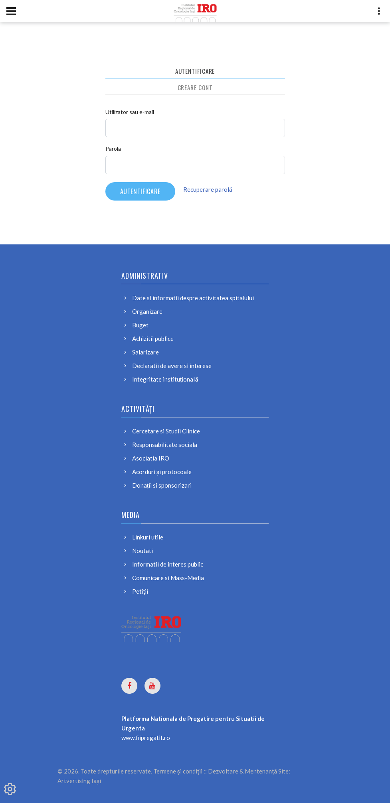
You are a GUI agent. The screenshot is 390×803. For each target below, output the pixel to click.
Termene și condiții (178, 771)
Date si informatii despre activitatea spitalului (193, 297)
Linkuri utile (147, 537)
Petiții (140, 591)
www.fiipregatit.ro (145, 737)
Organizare (147, 311)
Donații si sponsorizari (162, 485)
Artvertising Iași (79, 780)
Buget (140, 325)
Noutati (142, 550)
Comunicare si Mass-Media (168, 577)
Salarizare (145, 352)
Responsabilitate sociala (164, 444)
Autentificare (195, 71)
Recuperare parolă (207, 189)
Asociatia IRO (150, 458)
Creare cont (195, 87)
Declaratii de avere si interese (172, 365)
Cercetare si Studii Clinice (166, 431)
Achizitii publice (153, 338)
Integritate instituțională (165, 379)
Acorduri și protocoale (162, 471)
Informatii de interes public (167, 564)
